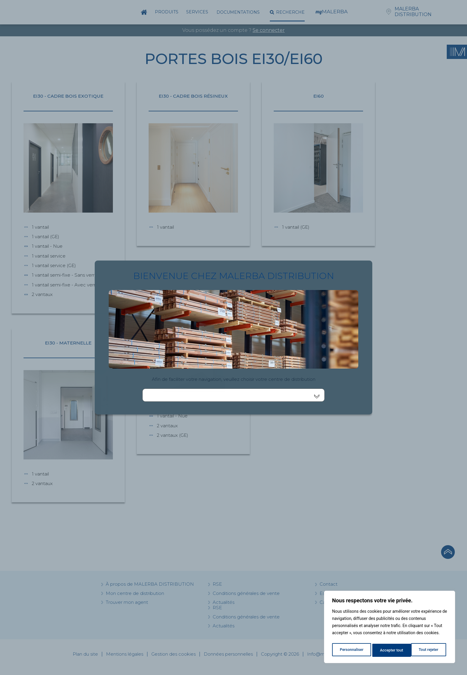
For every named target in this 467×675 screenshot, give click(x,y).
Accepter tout (428, 650)
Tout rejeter (390, 650)
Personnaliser (351, 650)
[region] (389, 628)
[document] (233, 337)
